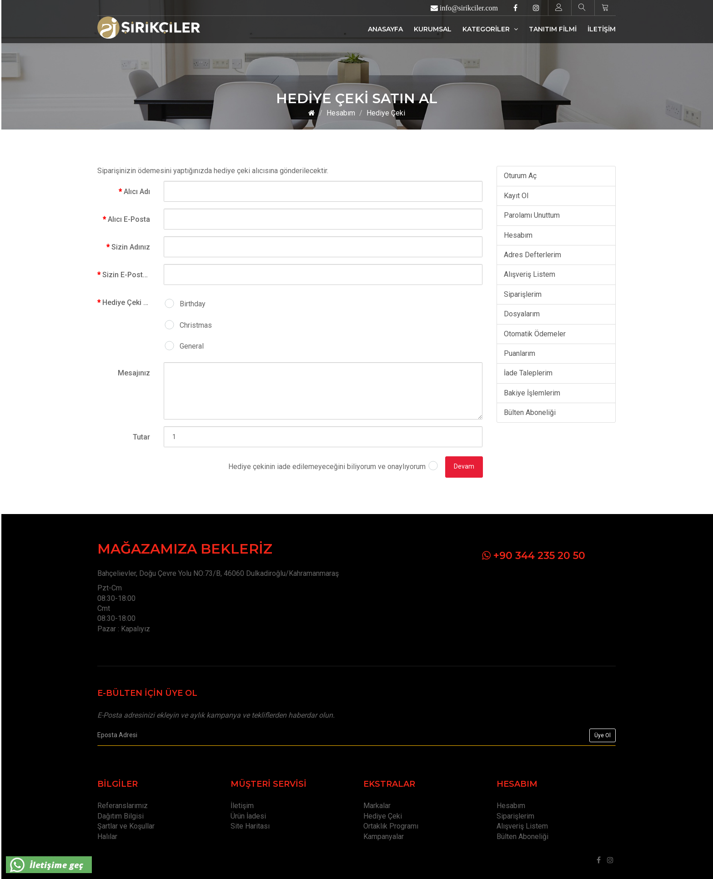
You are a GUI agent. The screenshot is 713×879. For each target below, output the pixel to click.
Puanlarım (519, 353)
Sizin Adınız (130, 247)
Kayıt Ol (516, 195)
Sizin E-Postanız (129, 274)
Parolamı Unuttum (532, 215)
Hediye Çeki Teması (129, 302)
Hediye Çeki (386, 113)
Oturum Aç (520, 175)
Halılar (107, 836)
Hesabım (340, 113)
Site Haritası (250, 826)
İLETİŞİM (601, 29)
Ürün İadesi (248, 816)
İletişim (242, 805)
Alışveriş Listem (529, 274)
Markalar (377, 805)
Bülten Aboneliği (530, 412)
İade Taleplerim (528, 373)
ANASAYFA (385, 29)
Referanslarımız (122, 805)
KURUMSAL (433, 29)
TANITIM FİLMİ (553, 29)
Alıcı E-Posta (129, 219)
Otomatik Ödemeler (535, 334)
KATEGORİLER (490, 29)
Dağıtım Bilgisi (120, 816)
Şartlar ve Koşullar (126, 826)
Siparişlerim (523, 294)
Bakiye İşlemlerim (532, 393)
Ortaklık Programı (390, 826)
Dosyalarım (522, 314)
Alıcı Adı (137, 191)
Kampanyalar (383, 836)
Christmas (196, 325)
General (192, 346)
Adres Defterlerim (532, 254)
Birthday (193, 304)
